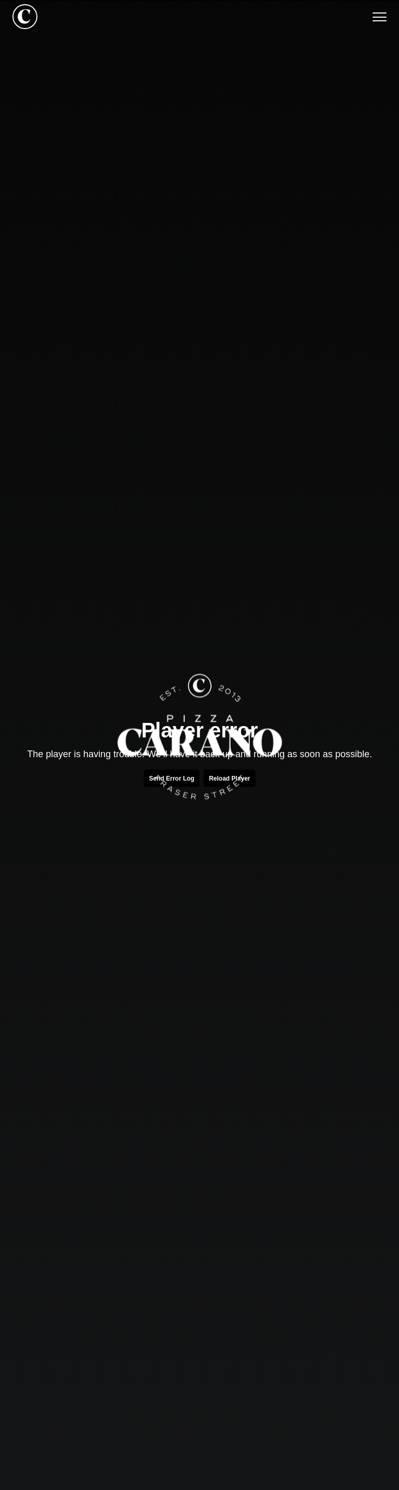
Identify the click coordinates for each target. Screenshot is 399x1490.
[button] (374, 16)
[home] (24, 16)
